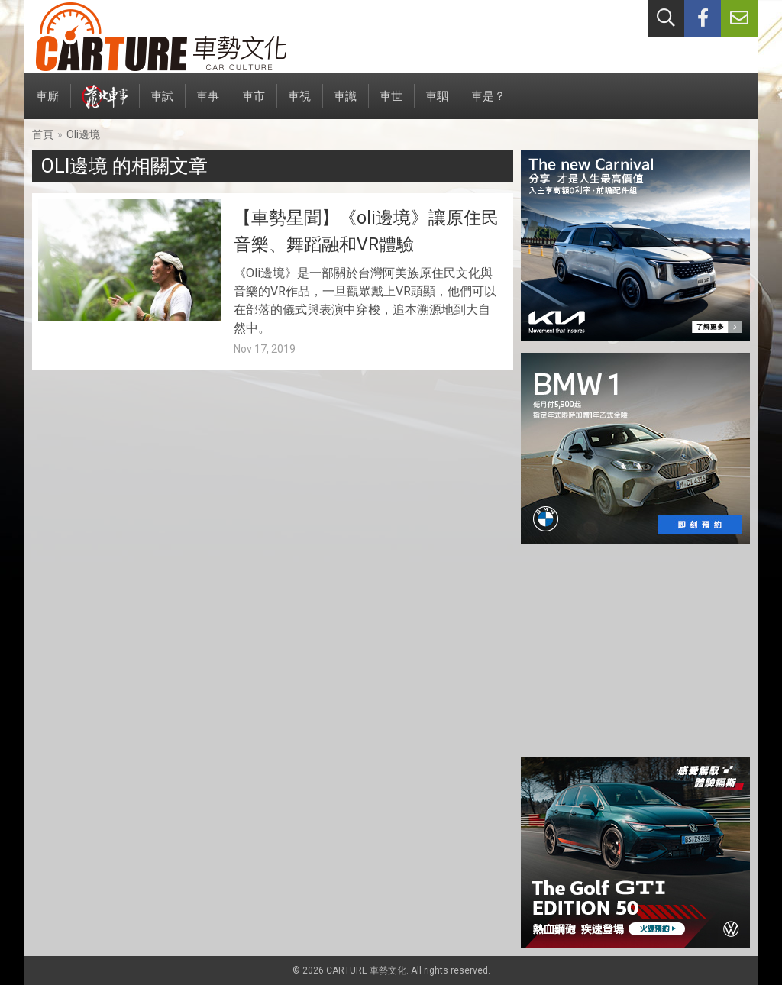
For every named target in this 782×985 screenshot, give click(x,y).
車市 (253, 104)
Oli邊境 (83, 134)
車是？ (488, 104)
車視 (299, 104)
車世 (391, 104)
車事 (208, 104)
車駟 (437, 104)
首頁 (42, 134)
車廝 (47, 104)
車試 (162, 104)
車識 (345, 104)
